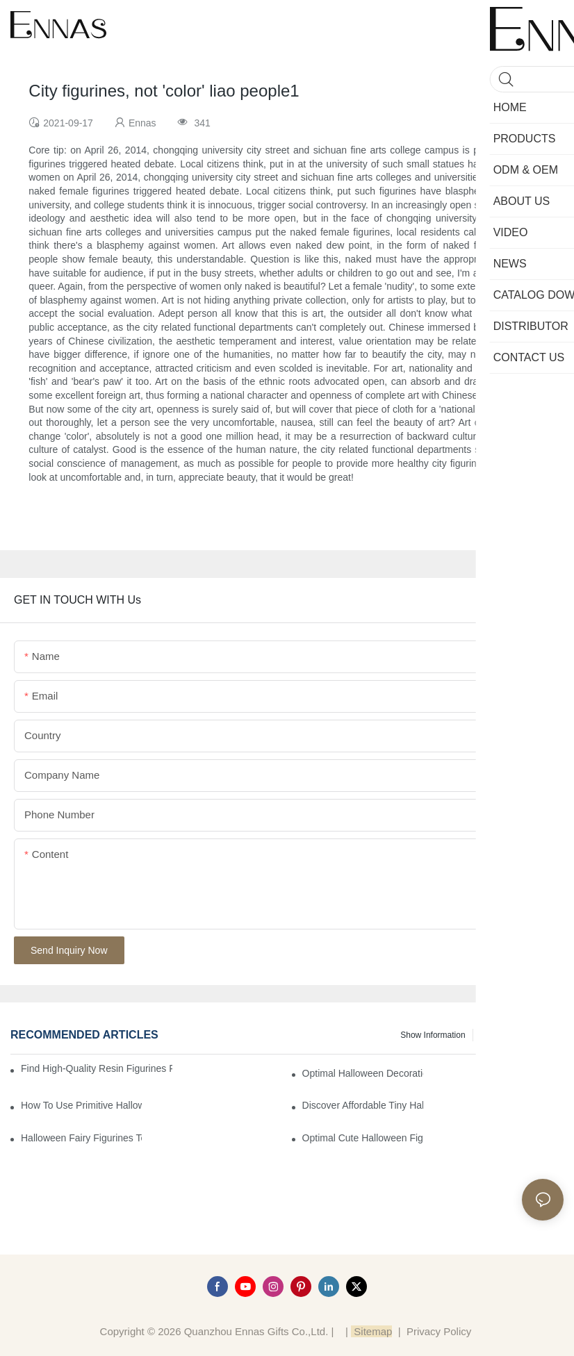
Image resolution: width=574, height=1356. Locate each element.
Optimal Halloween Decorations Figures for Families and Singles (362, 1073)
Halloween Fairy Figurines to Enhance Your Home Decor (81, 1137)
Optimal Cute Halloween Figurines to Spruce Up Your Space (362, 1137)
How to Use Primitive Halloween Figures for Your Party (81, 1105)
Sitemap (371, 1331)
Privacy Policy (439, 1331)
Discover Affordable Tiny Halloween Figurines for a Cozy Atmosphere (362, 1105)
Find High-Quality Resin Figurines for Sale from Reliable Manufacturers (96, 1068)
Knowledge (536, 1035)
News (490, 1035)
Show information (432, 1035)
